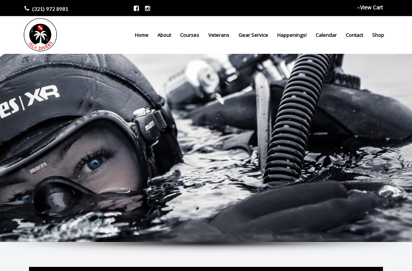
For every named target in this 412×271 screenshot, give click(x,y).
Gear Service (253, 35)
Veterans (218, 35)
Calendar (326, 35)
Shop (378, 35)
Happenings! (292, 35)
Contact (354, 35)
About (164, 35)
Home (141, 35)
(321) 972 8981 (50, 9)
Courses (189, 35)
